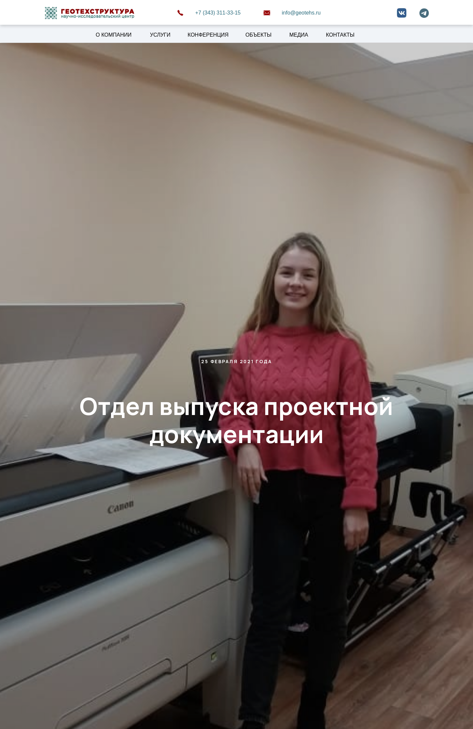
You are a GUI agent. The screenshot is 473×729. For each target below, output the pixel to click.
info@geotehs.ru (301, 13)
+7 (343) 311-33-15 (217, 13)
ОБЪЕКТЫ (258, 35)
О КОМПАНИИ (114, 35)
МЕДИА (298, 35)
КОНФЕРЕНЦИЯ (208, 35)
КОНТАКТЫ (340, 35)
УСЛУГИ (160, 35)
